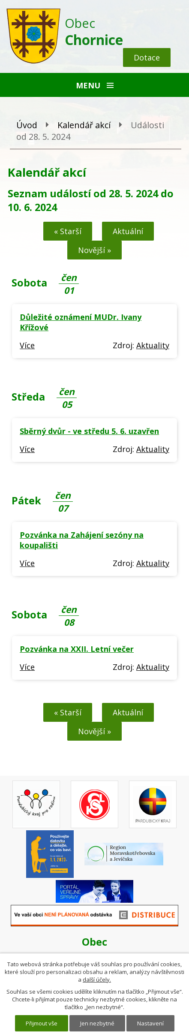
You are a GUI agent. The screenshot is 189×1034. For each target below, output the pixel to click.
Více (27, 345)
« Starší (67, 231)
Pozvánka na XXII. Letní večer (77, 649)
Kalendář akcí (84, 125)
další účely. (97, 979)
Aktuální (128, 231)
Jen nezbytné (97, 1023)
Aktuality (152, 345)
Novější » (94, 250)
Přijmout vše (41, 1023)
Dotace (147, 57)
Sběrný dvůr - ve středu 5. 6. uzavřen (89, 431)
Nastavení (150, 1023)
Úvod (26, 125)
